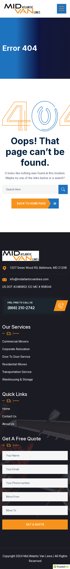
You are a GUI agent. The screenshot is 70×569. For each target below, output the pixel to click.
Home (6, 409)
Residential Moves (14, 364)
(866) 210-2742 (21, 308)
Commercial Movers (15, 341)
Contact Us (9, 416)
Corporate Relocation (16, 349)
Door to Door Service (16, 356)
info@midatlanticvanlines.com (29, 279)
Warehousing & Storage (17, 379)
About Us (8, 424)
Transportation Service (17, 372)
